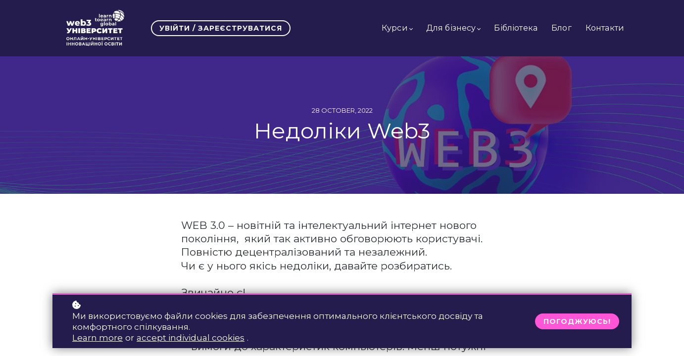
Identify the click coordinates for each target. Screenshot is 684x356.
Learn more (97, 338)
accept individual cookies (190, 338)
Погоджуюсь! (577, 321)
